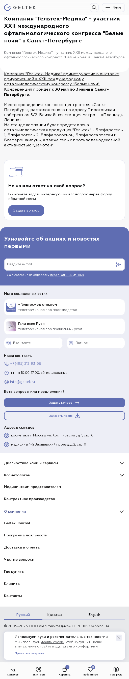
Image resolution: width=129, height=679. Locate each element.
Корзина (64, 671)
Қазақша (54, 615)
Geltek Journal (17, 523)
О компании (15, 511)
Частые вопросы (19, 559)
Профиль (116, 671)
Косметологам (17, 475)
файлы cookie (52, 642)
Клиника (12, 584)
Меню (113, 8)
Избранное (90, 671)
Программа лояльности (25, 535)
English (94, 615)
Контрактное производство (29, 499)
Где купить (14, 571)
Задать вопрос (26, 210)
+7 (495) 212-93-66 (22, 363)
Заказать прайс (65, 416)
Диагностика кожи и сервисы (31, 463)
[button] (119, 638)
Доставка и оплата (22, 547)
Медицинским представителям (32, 487)
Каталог (12, 671)
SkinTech (39, 671)
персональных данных (67, 275)
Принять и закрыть (29, 653)
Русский (23, 615)
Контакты (13, 596)
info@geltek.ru (19, 381)
